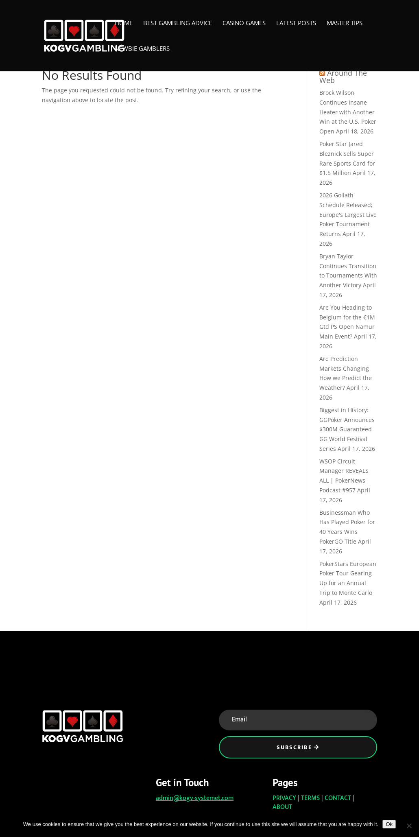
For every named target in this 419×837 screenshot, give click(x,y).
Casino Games (244, 23)
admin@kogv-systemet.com (195, 798)
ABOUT (282, 807)
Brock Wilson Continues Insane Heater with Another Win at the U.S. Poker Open (347, 112)
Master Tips (344, 23)
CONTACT (338, 798)
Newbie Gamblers (142, 49)
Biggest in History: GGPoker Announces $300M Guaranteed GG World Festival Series (347, 429)
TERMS (310, 798)
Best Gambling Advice (177, 23)
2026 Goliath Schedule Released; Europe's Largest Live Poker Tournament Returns (348, 214)
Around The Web (343, 76)
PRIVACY (284, 798)
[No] (409, 826)
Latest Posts (296, 23)
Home (124, 23)
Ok (389, 824)
